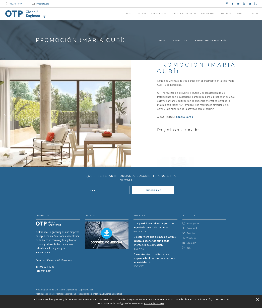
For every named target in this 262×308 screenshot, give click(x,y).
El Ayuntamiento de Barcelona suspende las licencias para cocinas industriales (154, 258)
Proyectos (207, 14)
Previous (5, 114)
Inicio (129, 14)
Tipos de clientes (182, 14)
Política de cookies (45, 293)
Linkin (98, 293)
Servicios (157, 14)
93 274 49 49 (47, 266)
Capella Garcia (184, 116)
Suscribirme (153, 190)
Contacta (225, 14)
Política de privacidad (66, 293)
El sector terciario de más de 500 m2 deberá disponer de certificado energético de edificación (155, 240)
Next (126, 114)
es (253, 14)
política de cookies (154, 303)
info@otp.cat (43, 270)
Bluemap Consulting (112, 293)
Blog (240, 14)
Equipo (142, 14)
